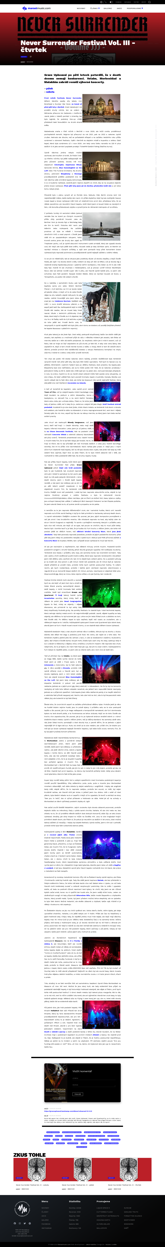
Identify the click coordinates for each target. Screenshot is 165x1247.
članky (45, 1212)
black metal (66, 1139)
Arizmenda (48, 665)
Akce (119, 8)
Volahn (83, 1143)
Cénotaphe (59, 165)
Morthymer (129, 1220)
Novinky (81, 8)
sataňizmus (116, 1139)
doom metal (91, 1139)
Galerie (108, 8)
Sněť (126, 1228)
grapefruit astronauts (108, 1216)
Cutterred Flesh (105, 1212)
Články (94, 8)
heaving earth (103, 1220)
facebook (46, 1224)
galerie (45, 1220)
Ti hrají (58, 595)
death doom (104, 1139)
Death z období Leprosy (54, 1032)
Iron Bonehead (113, 1136)
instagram (46, 1228)
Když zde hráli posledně (70, 468)
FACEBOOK (118, 2)
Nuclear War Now (110, 1132)
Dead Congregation (72, 601)
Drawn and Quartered (96, 1136)
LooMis (114, 1244)
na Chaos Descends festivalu (60, 431)
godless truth (131, 1212)
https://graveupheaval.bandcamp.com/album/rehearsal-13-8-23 (68, 1111)
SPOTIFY (144, 2)
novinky (45, 1208)
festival (46, 1139)
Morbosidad (80, 1136)
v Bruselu (65, 668)
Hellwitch (48, 1136)
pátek (49, 88)
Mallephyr (102, 1228)
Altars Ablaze (103, 1224)
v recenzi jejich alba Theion (61, 835)
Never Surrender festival (72, 1132)
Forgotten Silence (133, 1216)
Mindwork (128, 1224)
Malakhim (69, 1136)
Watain (100, 880)
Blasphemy (65, 174)
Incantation (49, 598)
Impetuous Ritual (73, 165)
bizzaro (108, 1244)
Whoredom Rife (83, 895)
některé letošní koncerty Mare (91, 532)
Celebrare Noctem (63, 301)
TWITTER (136, 2)
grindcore (60, 1143)
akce (44, 1216)
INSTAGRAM (127, 2)
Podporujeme (134, 8)
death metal (79, 1139)
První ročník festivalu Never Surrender (62, 98)
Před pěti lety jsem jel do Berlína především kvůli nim (87, 186)
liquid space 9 (103, 1208)
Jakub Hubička (91, 1244)
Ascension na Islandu (77, 383)
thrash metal (72, 1143)
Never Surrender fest (92, 1132)
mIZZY (23, 62)
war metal (49, 1143)
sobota (50, 91)
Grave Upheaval (95, 1143)
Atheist (96, 1035)
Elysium (127, 1208)
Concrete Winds (59, 435)
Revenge (78, 174)
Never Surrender (53, 1132)
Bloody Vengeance (111, 1143)
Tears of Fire (81, 1147)
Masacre (59, 1136)
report (55, 1139)
